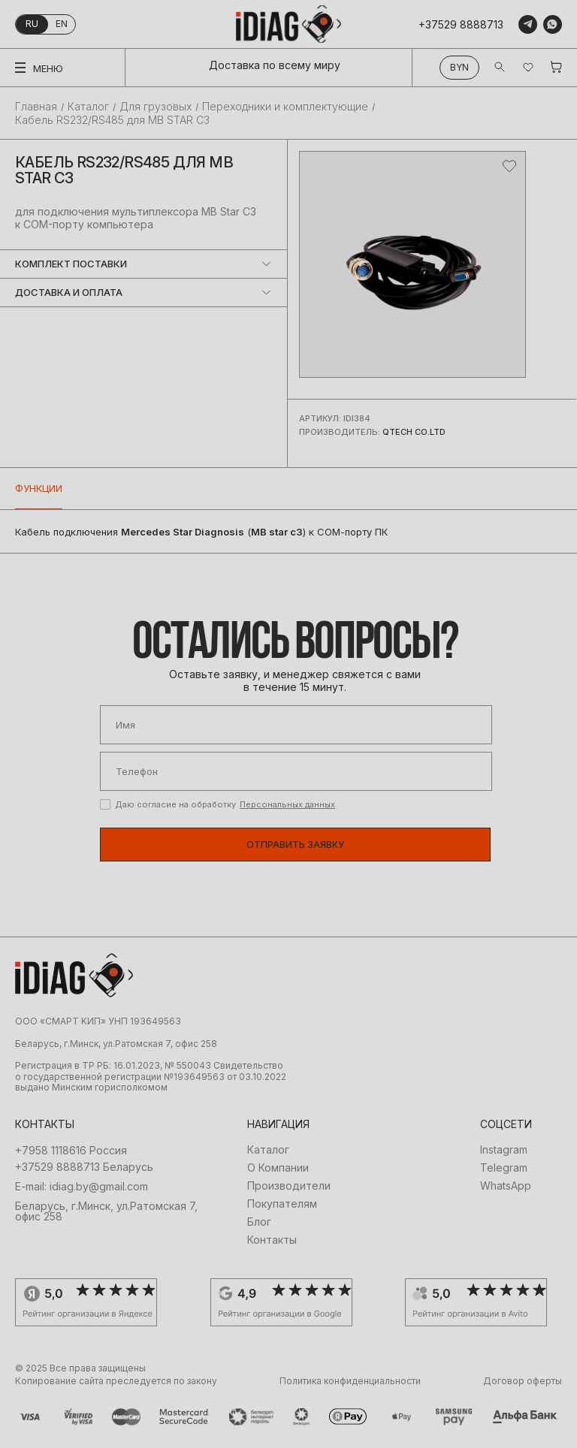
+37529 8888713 (460, 24)
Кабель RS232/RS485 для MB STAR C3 (112, 119)
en (62, 23)
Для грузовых (155, 107)
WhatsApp (505, 1186)
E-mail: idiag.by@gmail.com (81, 1186)
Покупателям (282, 1204)
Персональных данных (287, 804)
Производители (289, 1186)
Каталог (88, 107)
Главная (36, 107)
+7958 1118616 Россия (71, 1150)
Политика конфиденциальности (350, 1381)
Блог (259, 1222)
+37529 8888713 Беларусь (84, 1167)
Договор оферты (522, 1381)
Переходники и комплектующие (285, 107)
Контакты (272, 1240)
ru (32, 23)
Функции (38, 488)
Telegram (503, 1168)
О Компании (278, 1168)
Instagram (503, 1150)
